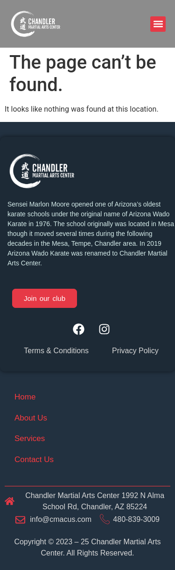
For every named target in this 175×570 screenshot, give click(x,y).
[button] (158, 24)
